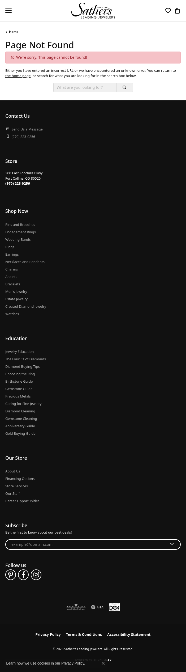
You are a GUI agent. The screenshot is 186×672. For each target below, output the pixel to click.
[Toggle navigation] (8, 10)
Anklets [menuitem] (11, 276)
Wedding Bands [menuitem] (18, 239)
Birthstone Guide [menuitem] (19, 381)
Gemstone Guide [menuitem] (18, 388)
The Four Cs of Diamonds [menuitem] (25, 359)
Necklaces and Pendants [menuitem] (25, 261)
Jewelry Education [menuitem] (19, 351)
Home (14, 31)
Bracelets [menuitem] (12, 284)
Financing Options (19, 478)
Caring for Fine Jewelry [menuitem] (23, 403)
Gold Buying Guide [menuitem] (20, 433)
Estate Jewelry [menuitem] (16, 299)
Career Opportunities (22, 500)
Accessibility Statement (129, 634)
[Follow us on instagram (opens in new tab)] (36, 574)
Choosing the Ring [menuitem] (20, 373)
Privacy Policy (47, 634)
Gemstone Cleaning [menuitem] (21, 418)
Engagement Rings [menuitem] (20, 232)
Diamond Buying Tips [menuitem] (22, 366)
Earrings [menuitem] (12, 254)
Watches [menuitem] (12, 313)
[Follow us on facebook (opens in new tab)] (23, 574)
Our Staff (12, 493)
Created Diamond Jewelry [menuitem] (25, 306)
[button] (168, 10)
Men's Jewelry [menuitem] (16, 291)
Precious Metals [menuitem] (18, 396)
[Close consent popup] (103, 663)
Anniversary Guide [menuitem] (20, 426)
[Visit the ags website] (76, 607)
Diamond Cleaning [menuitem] (20, 411)
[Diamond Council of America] (114, 607)
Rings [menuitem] (9, 246)
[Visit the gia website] (97, 607)
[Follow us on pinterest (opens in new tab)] (10, 574)
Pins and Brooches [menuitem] (20, 224)
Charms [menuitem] (11, 269)
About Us (12, 471)
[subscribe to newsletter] (172, 544)
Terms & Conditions (84, 634)
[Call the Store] (17, 183)
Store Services (16, 486)
